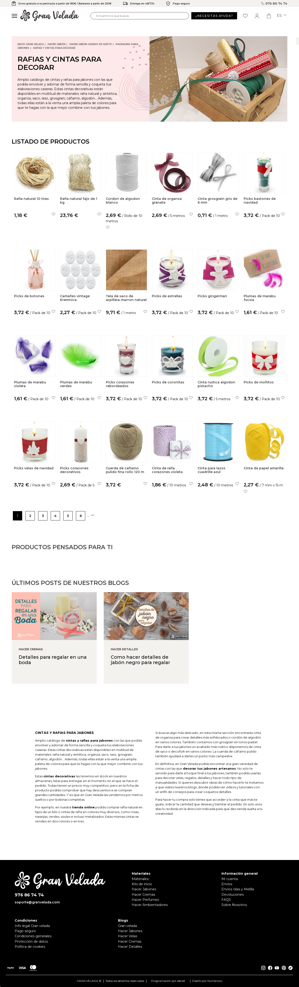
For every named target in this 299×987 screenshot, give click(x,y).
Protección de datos (31, 941)
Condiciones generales (33, 936)
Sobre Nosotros (234, 905)
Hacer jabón (56, 44)
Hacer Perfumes (145, 900)
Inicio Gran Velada (31, 44)
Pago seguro (25, 931)
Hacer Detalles (130, 947)
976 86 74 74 (274, 3)
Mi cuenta (229, 879)
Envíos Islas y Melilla (237, 889)
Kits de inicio (142, 884)
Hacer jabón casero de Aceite (90, 44)
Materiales (140, 879)
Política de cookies (30, 947)
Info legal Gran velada (32, 926)
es (281, 16)
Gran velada (127, 926)
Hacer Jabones (144, 889)
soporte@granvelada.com (37, 902)
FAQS (226, 900)
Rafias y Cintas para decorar (54, 48)
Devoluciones (232, 894)
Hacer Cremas (143, 894)
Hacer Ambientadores (150, 905)
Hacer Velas (127, 936)
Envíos (226, 884)
